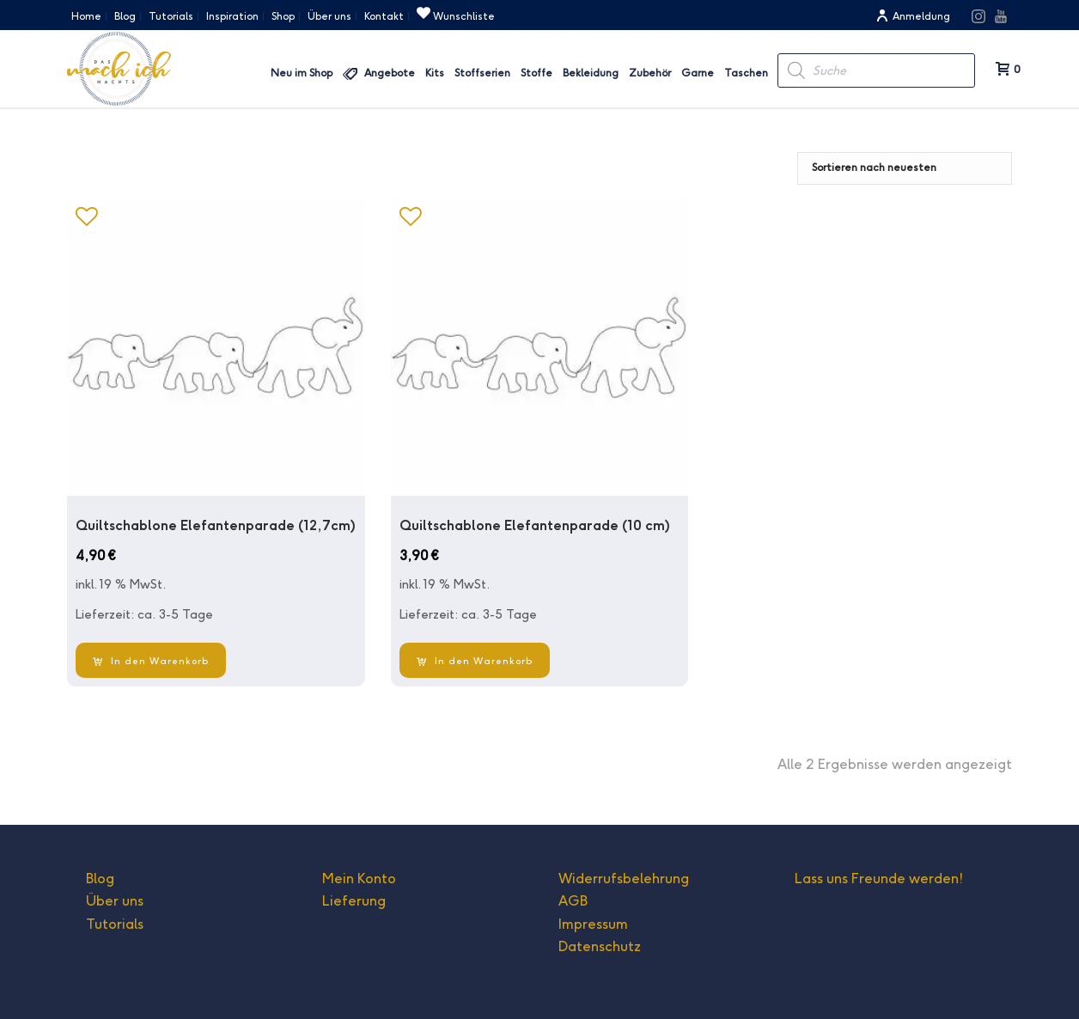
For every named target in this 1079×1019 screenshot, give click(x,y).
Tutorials (114, 924)
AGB (573, 901)
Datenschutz (599, 946)
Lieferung (354, 901)
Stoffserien (482, 72)
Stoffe (536, 72)
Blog (100, 879)
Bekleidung (591, 72)
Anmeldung (912, 15)
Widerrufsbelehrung (623, 879)
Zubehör (650, 72)
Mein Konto (359, 879)
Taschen (746, 72)
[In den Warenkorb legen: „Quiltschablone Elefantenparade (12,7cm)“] (151, 660)
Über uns (114, 901)
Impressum (593, 924)
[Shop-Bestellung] (904, 168)
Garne (697, 72)
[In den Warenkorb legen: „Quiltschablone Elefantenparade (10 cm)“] (474, 660)
